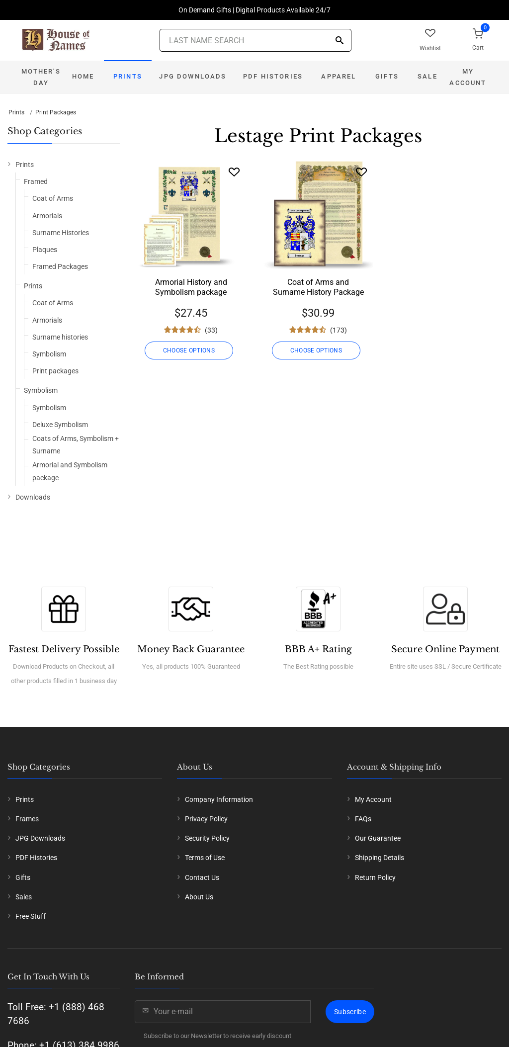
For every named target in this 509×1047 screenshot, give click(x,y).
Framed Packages (60, 266)
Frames (27, 819)
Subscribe (350, 1012)
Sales (23, 897)
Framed (36, 181)
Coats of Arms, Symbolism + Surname (75, 445)
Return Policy (375, 877)
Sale (427, 76)
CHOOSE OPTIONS (191, 350)
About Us (199, 897)
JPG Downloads (192, 76)
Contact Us (202, 877)
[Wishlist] (234, 171)
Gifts (387, 76)
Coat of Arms (52, 198)
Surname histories (60, 337)
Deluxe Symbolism (60, 425)
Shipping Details (379, 858)
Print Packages (55, 112)
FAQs (363, 819)
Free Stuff (30, 916)
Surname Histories (60, 233)
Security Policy (207, 838)
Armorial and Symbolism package (69, 471)
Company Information (219, 799)
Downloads (32, 497)
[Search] (339, 41)
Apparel (338, 76)
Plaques (44, 250)
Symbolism (49, 354)
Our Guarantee (378, 838)
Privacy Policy (206, 819)
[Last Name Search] (255, 40)
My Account (467, 77)
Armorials (47, 216)
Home (83, 76)
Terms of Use (205, 858)
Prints (127, 76)
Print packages (55, 371)
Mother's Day (40, 77)
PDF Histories (273, 76)
